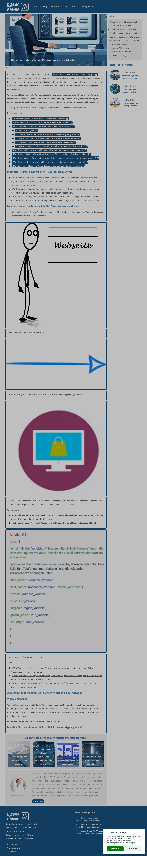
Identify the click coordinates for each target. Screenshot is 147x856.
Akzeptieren (115, 848)
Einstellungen (130, 843)
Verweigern (133, 848)
